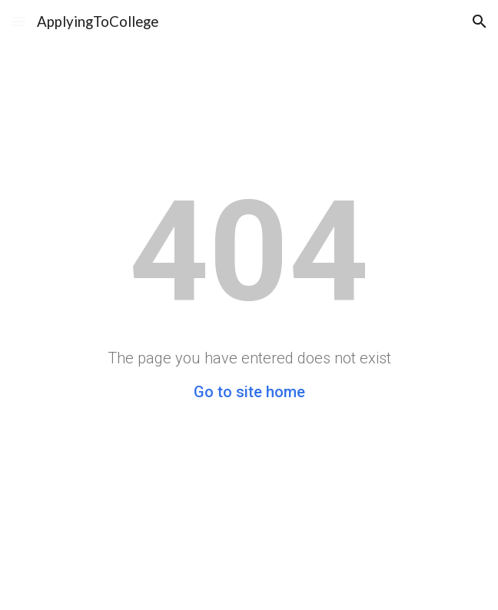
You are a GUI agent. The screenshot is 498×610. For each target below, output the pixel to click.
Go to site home (249, 392)
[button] (18, 21)
